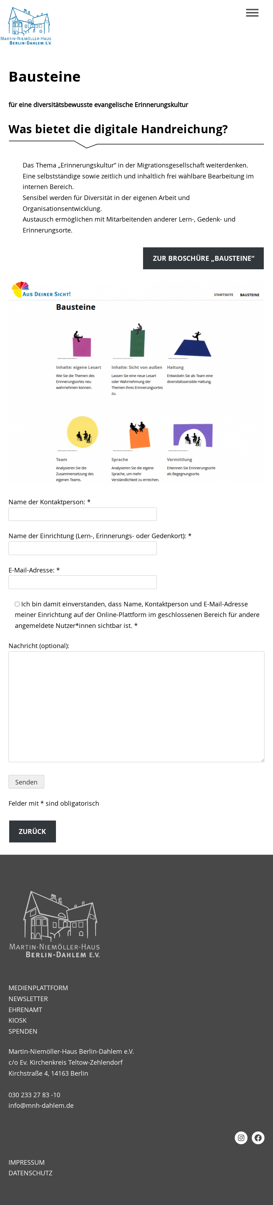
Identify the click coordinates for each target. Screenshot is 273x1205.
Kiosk (17, 1020)
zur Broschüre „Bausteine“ (203, 258)
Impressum (26, 1162)
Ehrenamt (25, 1009)
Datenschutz (30, 1173)
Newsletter (28, 998)
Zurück (32, 831)
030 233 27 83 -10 (34, 1095)
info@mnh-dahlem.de (41, 1105)
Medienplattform (38, 987)
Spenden (23, 1031)
